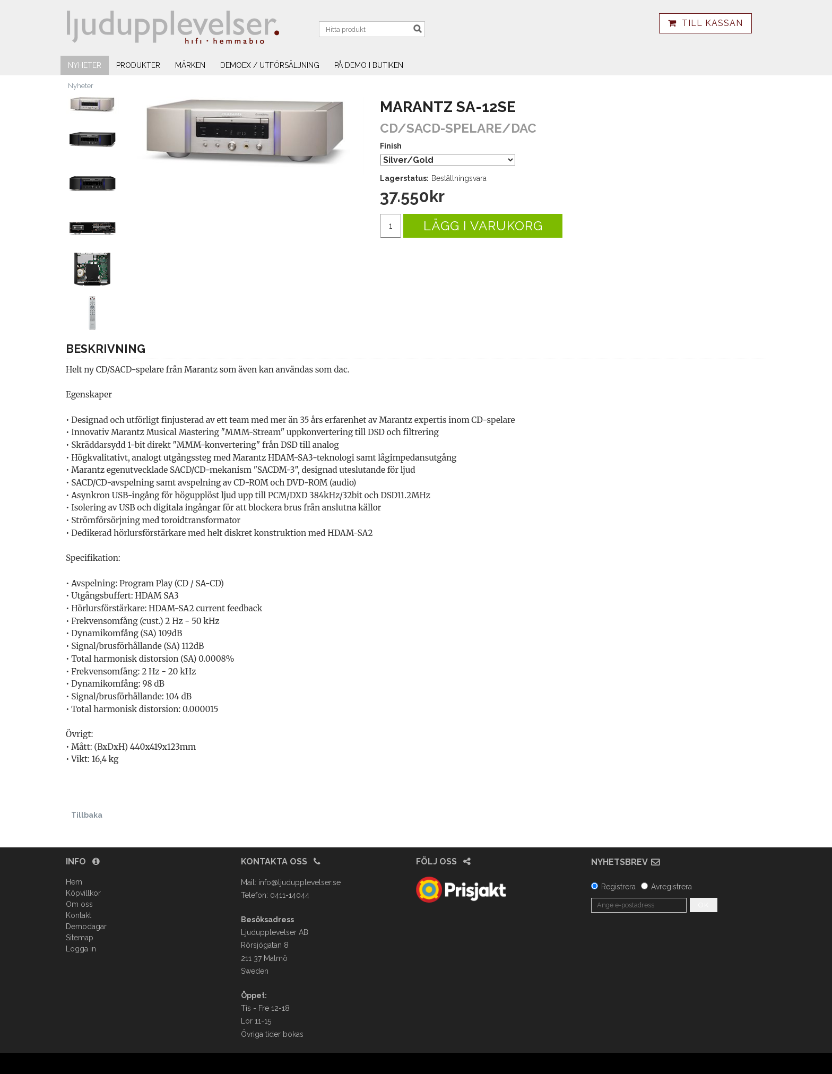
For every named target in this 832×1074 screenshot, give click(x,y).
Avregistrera (671, 886)
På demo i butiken (368, 65)
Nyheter (84, 65)
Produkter (138, 65)
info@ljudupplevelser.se (299, 882)
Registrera (618, 886)
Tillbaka (86, 815)
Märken (190, 65)
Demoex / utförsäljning (269, 65)
